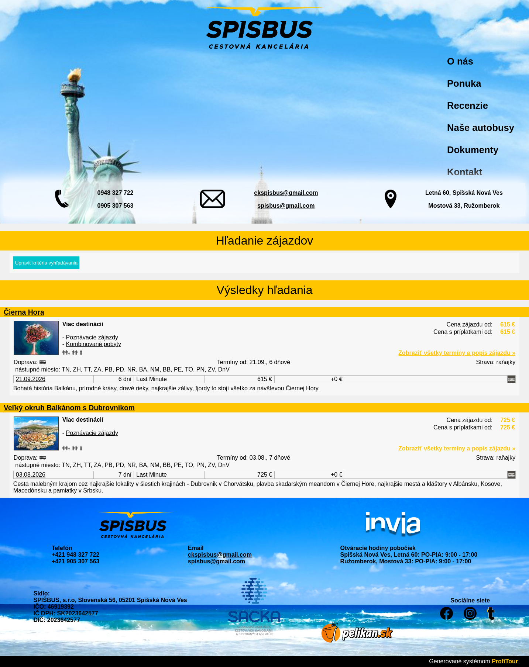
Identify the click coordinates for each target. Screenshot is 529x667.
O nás (460, 61)
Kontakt (464, 172)
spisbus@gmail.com (286, 206)
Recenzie (467, 105)
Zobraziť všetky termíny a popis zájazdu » (456, 353)
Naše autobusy (480, 127)
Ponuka (464, 83)
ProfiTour (505, 661)
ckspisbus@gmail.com (286, 193)
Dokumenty (472, 150)
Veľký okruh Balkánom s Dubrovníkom (69, 408)
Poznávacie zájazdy (92, 337)
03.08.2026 (30, 474)
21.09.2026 (30, 379)
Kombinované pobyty (93, 344)
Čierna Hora (24, 312)
